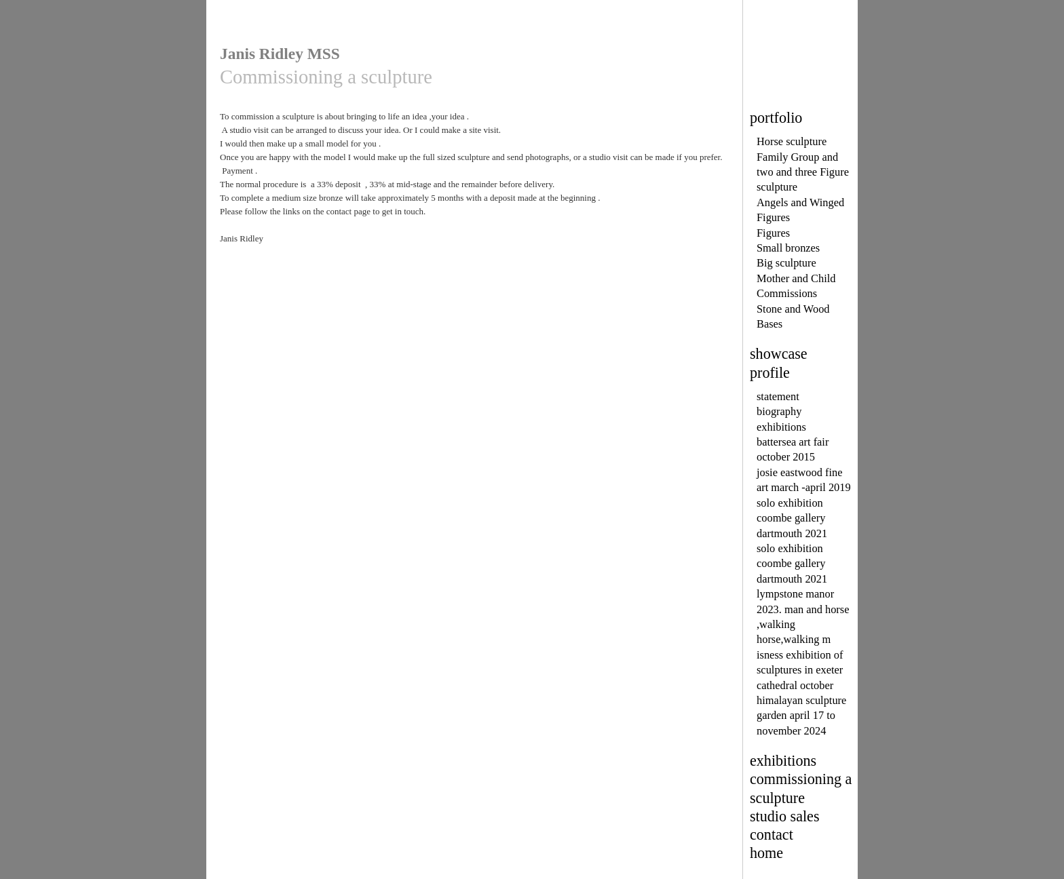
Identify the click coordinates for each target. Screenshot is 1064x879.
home (766, 852)
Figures (773, 233)
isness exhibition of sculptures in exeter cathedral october (800, 670)
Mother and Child (796, 278)
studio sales (785, 816)
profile (770, 372)
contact (771, 834)
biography (779, 411)
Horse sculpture (791, 141)
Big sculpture (786, 262)
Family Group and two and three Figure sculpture (803, 172)
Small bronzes (788, 247)
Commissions (787, 293)
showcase (779, 353)
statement (778, 396)
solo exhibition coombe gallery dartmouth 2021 (792, 518)
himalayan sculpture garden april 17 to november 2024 (801, 715)
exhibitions (781, 427)
